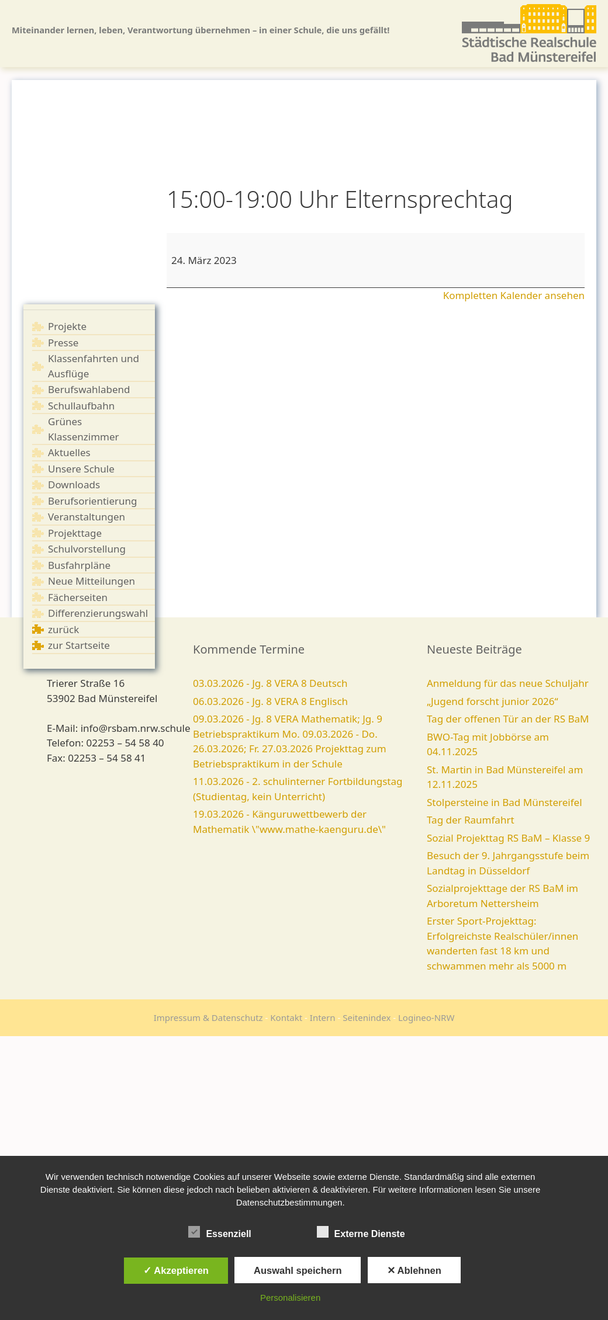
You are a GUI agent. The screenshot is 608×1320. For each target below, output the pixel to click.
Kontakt (286, 1017)
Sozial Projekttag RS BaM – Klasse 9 (508, 838)
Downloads (74, 484)
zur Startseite (79, 645)
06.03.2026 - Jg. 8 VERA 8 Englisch (270, 701)
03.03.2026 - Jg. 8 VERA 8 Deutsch (270, 683)
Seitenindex (367, 1017)
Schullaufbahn (81, 405)
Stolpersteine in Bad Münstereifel (504, 802)
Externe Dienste (361, 1232)
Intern (323, 1017)
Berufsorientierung (92, 501)
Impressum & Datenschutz (208, 1017)
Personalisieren (290, 1297)
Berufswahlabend (89, 389)
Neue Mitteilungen (91, 581)
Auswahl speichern (297, 1270)
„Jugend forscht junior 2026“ (492, 701)
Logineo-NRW (426, 1017)
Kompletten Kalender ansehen (514, 295)
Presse (63, 342)
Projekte (67, 326)
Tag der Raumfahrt (470, 819)
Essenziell (219, 1232)
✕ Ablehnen (414, 1270)
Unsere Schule (81, 468)
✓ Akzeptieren (176, 1270)
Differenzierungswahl (98, 613)
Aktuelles (69, 452)
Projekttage (75, 533)
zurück (63, 629)
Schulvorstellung (87, 548)
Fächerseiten (78, 597)
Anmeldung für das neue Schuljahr (508, 683)
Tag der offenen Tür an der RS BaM (508, 718)
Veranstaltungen (86, 516)
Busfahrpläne (79, 565)
